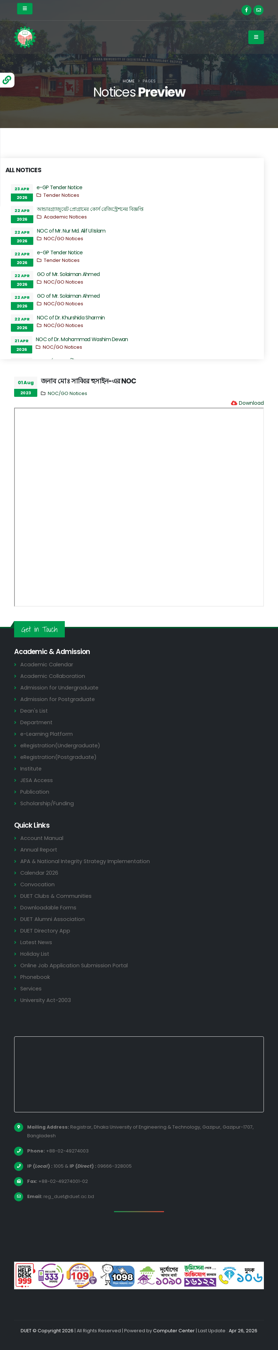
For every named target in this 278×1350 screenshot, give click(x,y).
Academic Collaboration (53, 676)
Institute (31, 768)
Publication (35, 791)
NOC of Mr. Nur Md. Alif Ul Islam (71, 230)
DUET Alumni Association (52, 919)
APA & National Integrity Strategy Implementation (88, 861)
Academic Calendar (47, 664)
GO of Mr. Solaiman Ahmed (68, 274)
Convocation (37, 884)
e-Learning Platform (47, 734)
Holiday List (35, 954)
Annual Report (39, 849)
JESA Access (37, 780)
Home (129, 81)
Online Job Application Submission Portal (75, 965)
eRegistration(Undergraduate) (62, 745)
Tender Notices (61, 195)
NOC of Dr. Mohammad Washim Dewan (82, 339)
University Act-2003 (46, 1000)
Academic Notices (65, 217)
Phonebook (35, 977)
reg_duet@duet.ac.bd (69, 1196)
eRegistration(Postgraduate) (60, 757)
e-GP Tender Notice (59, 187)
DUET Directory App (46, 930)
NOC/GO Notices (63, 238)
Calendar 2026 (39, 872)
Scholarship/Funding (47, 803)
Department (37, 722)
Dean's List (34, 710)
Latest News (37, 942)
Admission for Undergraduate (60, 687)
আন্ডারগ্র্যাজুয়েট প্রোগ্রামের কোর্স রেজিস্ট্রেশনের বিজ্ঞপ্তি (90, 209)
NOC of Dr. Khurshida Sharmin (71, 317)
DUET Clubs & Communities (57, 896)
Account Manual (42, 838)
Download (251, 403)
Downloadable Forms (48, 907)
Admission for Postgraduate (58, 699)
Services (31, 988)
